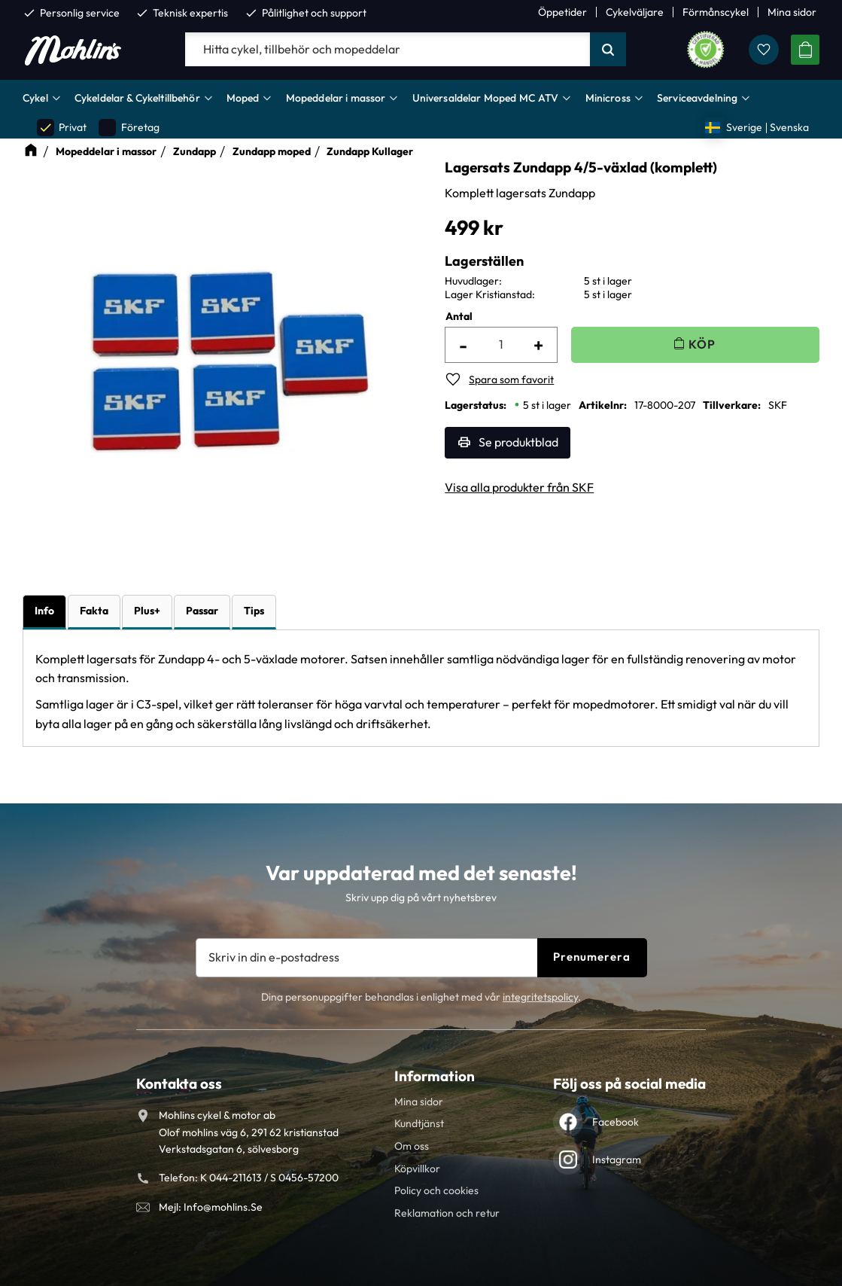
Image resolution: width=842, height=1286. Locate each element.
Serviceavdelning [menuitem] (697, 98)
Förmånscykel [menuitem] (715, 12)
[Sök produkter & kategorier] (387, 49)
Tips (254, 610)
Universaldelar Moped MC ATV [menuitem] (485, 98)
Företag (129, 127)
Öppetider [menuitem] (562, 12)
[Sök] (608, 49)
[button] (764, 50)
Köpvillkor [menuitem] (417, 1168)
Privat (62, 127)
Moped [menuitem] (243, 98)
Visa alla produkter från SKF (519, 487)
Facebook (615, 1122)
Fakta (94, 610)
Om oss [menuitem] (411, 1146)
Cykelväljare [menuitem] (635, 12)
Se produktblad (518, 441)
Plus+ (147, 610)
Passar (202, 610)
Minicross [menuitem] (608, 98)
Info (44, 610)
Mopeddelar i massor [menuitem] (336, 98)
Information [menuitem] (434, 1076)
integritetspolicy (540, 997)
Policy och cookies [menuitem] (436, 1190)
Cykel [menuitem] (35, 98)
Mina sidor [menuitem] (792, 12)
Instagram (616, 1159)
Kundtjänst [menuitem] (419, 1123)
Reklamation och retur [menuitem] (447, 1213)
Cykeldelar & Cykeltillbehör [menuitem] (137, 98)
